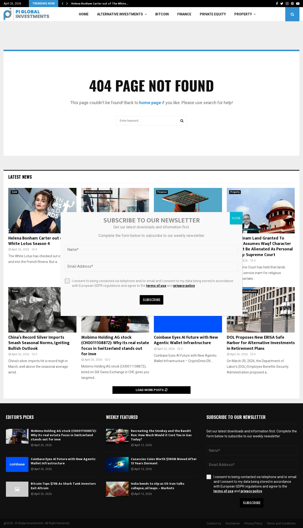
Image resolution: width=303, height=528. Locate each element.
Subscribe (252, 503)
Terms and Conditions (281, 523)
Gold (14, 192)
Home (84, 14)
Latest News (20, 177)
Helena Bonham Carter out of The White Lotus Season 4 (40, 241)
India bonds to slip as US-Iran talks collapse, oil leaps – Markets (157, 486)
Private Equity (213, 14)
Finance (184, 14)
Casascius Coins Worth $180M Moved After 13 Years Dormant (164, 461)
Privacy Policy (253, 523)
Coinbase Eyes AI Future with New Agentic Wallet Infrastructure (186, 340)
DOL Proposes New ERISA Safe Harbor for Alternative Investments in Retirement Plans (261, 343)
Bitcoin (162, 14)
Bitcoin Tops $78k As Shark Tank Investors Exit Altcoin (63, 486)
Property (243, 14)
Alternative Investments (120, 14)
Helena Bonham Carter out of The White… (99, 3)
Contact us (214, 523)
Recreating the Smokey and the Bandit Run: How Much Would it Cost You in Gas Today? (161, 435)
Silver (15, 291)
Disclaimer (233, 523)
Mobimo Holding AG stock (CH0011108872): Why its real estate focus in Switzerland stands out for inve (115, 346)
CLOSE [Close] (236, 218)
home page (150, 102)
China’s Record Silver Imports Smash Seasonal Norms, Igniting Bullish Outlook (39, 343)
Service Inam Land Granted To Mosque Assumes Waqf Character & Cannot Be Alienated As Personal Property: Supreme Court (260, 246)
